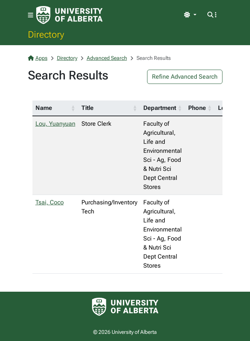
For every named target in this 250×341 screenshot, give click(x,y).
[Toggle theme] (190, 15)
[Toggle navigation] (30, 15)
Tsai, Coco (49, 202)
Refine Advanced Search (185, 76)
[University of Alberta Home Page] (69, 15)
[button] (73, 108)
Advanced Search (107, 58)
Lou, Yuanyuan (55, 123)
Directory (46, 34)
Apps (38, 58)
